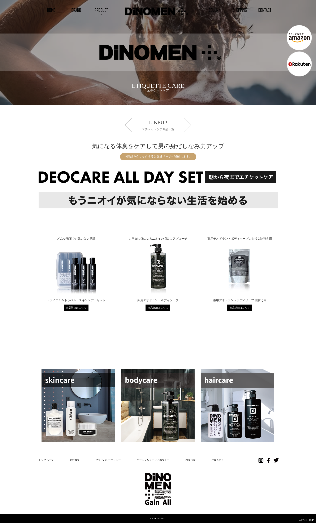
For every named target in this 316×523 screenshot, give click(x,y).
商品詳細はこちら (76, 307)
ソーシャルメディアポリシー (153, 459)
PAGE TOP (306, 520)
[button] (101, 10)
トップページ (46, 459)
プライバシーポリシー (108, 459)
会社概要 (75, 459)
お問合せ (190, 459)
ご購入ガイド (218, 459)
